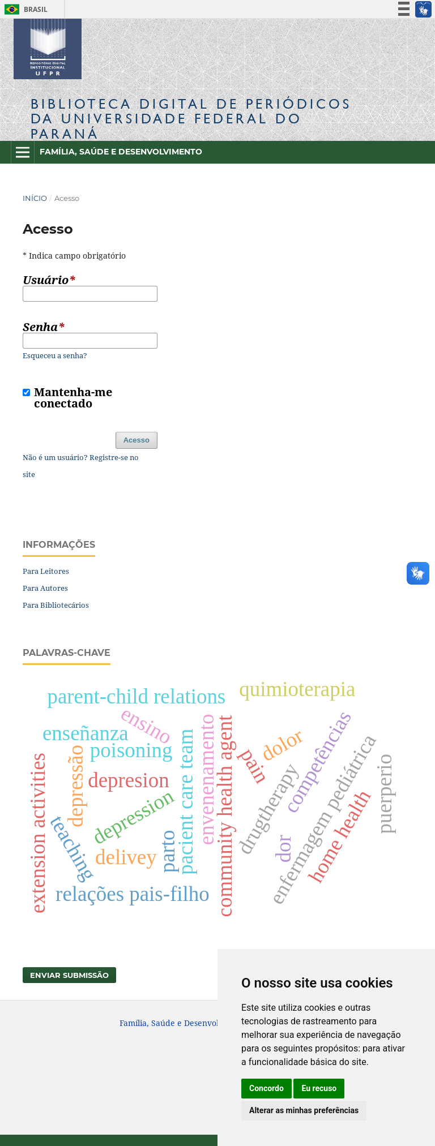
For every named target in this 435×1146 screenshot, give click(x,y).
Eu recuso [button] (318, 1088)
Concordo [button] (266, 1088)
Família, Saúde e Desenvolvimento (121, 152)
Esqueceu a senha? (55, 355)
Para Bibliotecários (56, 605)
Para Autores (45, 588)
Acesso (136, 440)
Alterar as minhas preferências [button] (304, 1110)
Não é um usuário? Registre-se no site (81, 465)
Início (35, 198)
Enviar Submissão (69, 975)
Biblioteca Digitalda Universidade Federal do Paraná (191, 118)
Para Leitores (46, 571)
